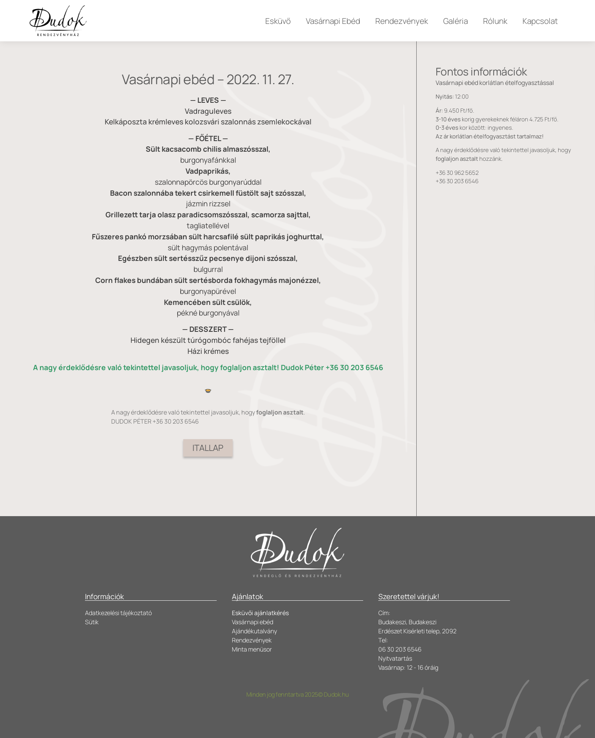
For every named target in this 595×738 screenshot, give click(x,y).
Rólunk (495, 21)
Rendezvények (401, 21)
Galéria (455, 21)
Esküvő (278, 21)
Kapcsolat (540, 21)
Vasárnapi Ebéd (333, 21)
